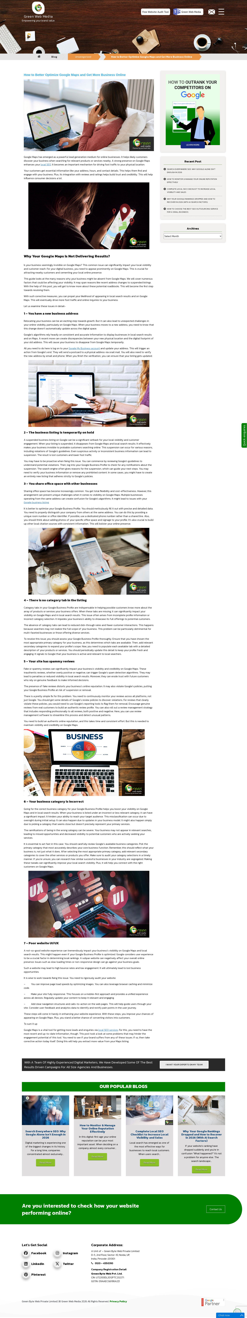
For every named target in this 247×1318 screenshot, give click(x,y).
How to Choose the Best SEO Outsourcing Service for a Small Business (192, 210)
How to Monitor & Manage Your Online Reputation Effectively (192, 181)
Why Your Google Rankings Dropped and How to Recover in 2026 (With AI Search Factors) (191, 201)
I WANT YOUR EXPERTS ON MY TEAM (184, 1064)
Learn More (192, 144)
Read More (45, 1162)
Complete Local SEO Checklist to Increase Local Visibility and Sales (191, 191)
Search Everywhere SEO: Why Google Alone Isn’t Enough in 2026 (191, 171)
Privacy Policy (118, 1301)
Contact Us (216, 1209)
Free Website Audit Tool (155, 12)
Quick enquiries (244, 435)
